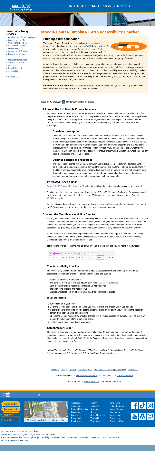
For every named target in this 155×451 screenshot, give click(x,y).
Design (64, 369)
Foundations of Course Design (22, 37)
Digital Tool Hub (15, 68)
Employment (77, 421)
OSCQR (88, 46)
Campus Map (58, 420)
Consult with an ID (16, 40)
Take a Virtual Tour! (36, 420)
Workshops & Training (18, 51)
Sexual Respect (97, 415)
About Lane (76, 406)
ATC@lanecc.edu (55, 198)
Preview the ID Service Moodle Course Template (69, 186)
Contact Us (133, 369)
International (115, 415)
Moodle (8, 420)
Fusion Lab (13, 65)
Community (115, 412)
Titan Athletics (96, 418)
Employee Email (117, 421)
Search (93, 412)
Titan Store (95, 421)
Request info (11, 409)
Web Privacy (84, 437)
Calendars (75, 412)
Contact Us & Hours (17, 54)
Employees (115, 418)
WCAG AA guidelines (108, 283)
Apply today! (11, 404)
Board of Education (79, 409)
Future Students (117, 406)
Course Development (17, 43)
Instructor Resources (17, 60)
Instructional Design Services (17, 32)
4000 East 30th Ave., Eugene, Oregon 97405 (21, 434)
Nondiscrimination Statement (64, 437)
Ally (119, 76)
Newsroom (95, 409)
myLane (8, 414)
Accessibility (13, 71)
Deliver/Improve (85, 369)
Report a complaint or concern (105, 437)
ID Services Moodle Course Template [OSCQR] (96, 85)
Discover (55, 369)
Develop (72, 369)
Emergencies (77, 418)
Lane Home (115, 403)
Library (93, 403)
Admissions (76, 403)
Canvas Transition (16, 62)
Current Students (117, 409)
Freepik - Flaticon (91, 381)
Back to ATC (13, 77)
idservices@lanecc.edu (109, 204)
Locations (94, 406)
